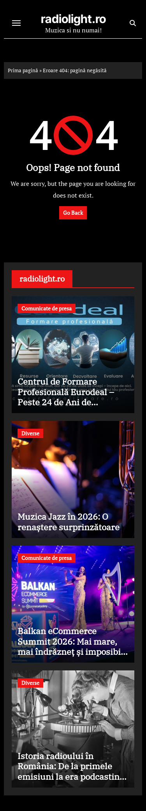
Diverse (30, 433)
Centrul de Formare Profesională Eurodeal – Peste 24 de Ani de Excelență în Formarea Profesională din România (70, 402)
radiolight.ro (73, 19)
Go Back (73, 212)
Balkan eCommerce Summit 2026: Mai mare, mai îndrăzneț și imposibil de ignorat (70, 646)
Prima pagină (23, 70)
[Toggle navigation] (16, 23)
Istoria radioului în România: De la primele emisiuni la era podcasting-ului (73, 771)
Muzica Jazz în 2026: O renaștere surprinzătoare (69, 521)
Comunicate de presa (46, 308)
